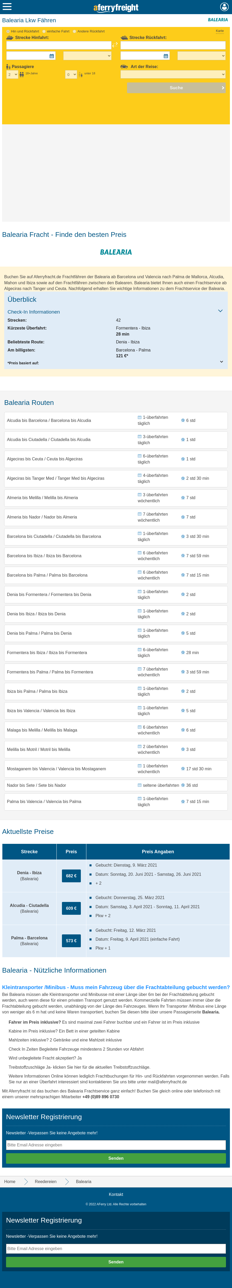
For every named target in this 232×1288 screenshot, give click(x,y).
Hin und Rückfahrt (25, 31)
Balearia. (211, 1012)
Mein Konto (224, 6)
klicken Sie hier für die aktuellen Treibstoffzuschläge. (101, 1067)
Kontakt (116, 1194)
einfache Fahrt (58, 31)
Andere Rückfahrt (90, 31)
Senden (116, 1158)
